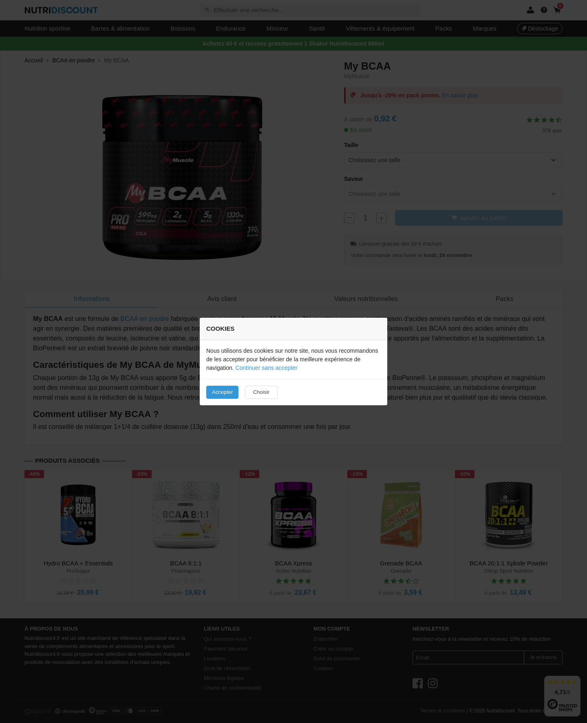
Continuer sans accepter (267, 368)
